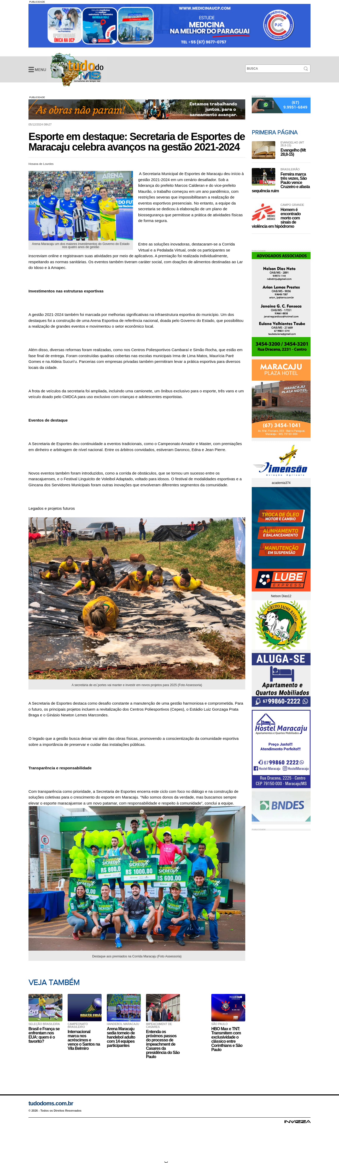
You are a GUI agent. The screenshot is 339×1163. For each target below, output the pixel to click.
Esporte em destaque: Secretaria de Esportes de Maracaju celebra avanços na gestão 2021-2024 (77, 69)
